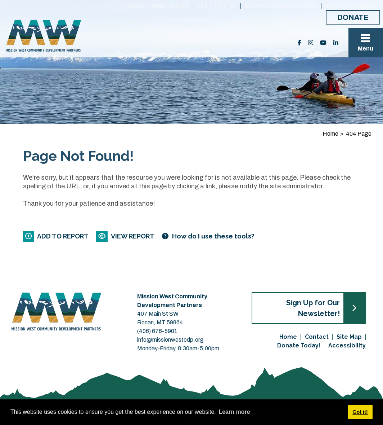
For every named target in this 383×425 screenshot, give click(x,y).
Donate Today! (298, 345)
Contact (317, 336)
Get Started (217, 6)
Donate (353, 17)
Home (135, 6)
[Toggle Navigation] (365, 42)
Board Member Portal (281, 6)
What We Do (170, 6)
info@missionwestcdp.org (170, 340)
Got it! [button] (360, 412)
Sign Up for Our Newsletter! (313, 308)
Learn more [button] (234, 412)
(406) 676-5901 (157, 331)
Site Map (349, 336)
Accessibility (347, 345)
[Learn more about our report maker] (208, 236)
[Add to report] (56, 236)
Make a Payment (351, 6)
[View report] (126, 236)
